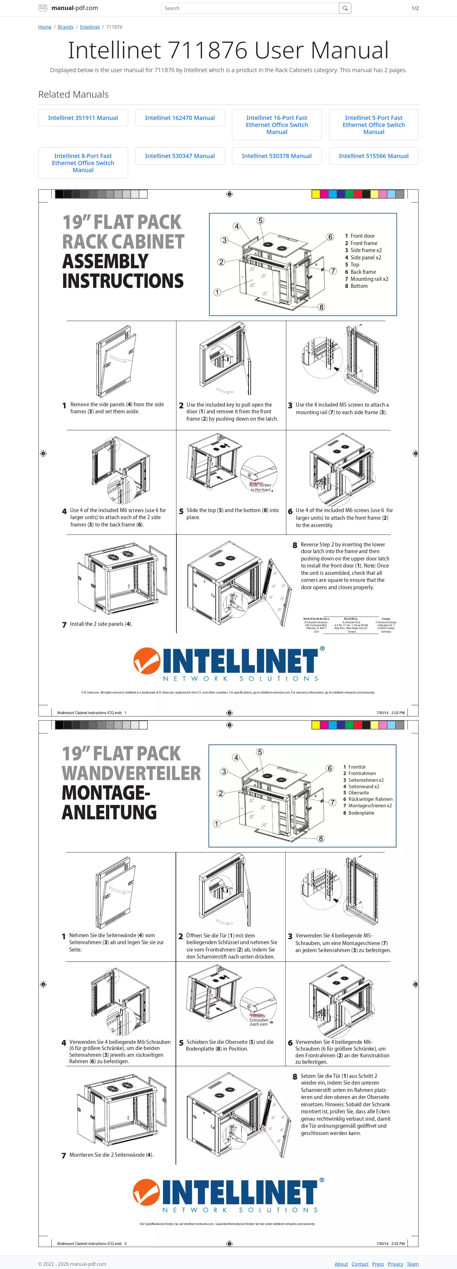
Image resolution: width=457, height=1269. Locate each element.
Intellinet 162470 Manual (180, 118)
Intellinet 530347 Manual (180, 156)
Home (45, 27)
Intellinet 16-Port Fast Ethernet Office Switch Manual (277, 125)
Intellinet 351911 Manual (83, 118)
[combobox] (250, 8)
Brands (65, 27)
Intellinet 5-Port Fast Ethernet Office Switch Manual (374, 125)
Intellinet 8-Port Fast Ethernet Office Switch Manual (83, 163)
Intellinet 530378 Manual (277, 156)
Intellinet (90, 27)
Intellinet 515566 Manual (374, 156)
